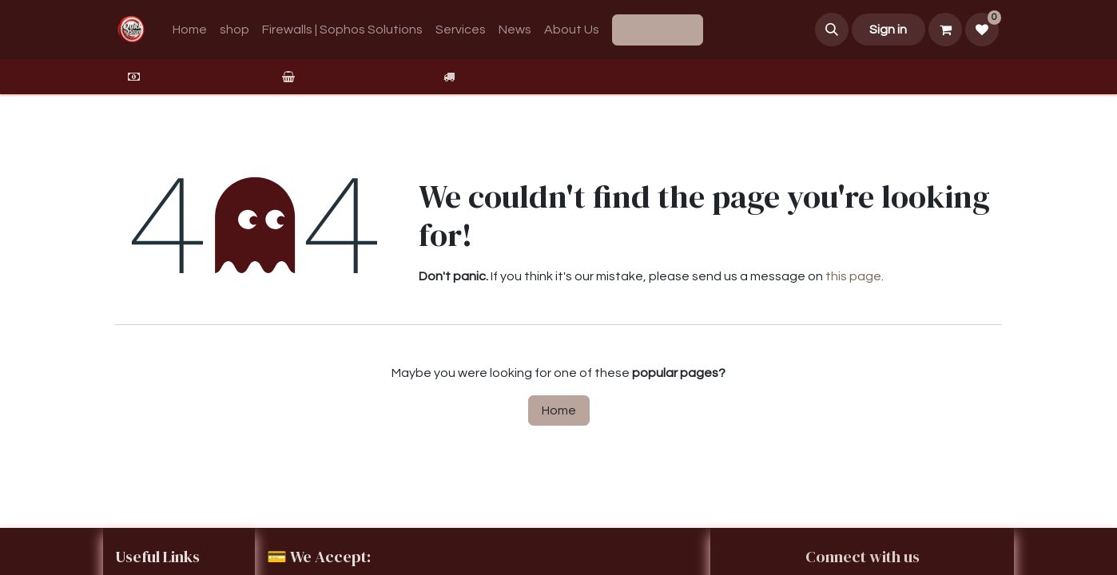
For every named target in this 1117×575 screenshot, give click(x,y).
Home (559, 410)
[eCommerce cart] (945, 29)
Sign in (888, 29)
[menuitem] (189, 30)
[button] (832, 29)
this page (853, 276)
